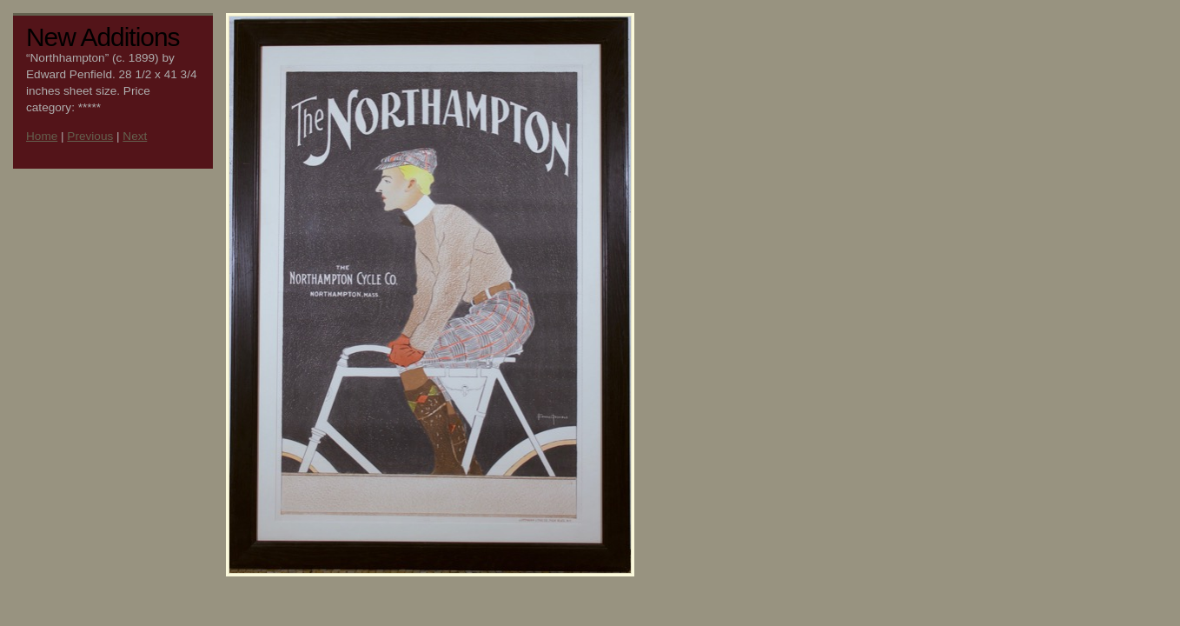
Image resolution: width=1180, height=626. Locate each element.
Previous (90, 136)
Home (41, 136)
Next (135, 136)
